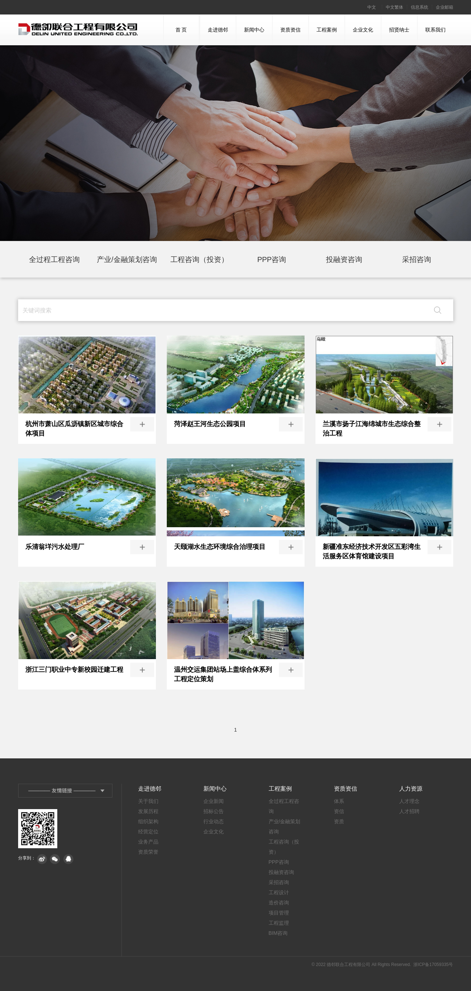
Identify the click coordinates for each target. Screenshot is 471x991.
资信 (339, 811)
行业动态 (213, 821)
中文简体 (371, 9)
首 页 (175, 36)
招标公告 (213, 811)
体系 (339, 801)
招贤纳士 (395, 36)
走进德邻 (214, 36)
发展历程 (148, 811)
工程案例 (323, 36)
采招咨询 (416, 259)
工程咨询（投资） (199, 259)
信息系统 (419, 7)
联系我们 (432, 36)
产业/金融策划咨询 (127, 259)
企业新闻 (213, 801)
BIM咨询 (278, 933)
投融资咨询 (344, 259)
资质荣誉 (148, 852)
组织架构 (148, 821)
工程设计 (279, 892)
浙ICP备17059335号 (433, 964)
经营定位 (148, 831)
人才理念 (409, 801)
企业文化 (359, 36)
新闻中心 (250, 36)
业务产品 (148, 842)
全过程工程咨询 (54, 259)
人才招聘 (409, 811)
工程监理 (279, 923)
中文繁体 (394, 7)
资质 (339, 821)
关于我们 (148, 801)
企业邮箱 (444, 7)
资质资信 (287, 36)
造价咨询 (279, 902)
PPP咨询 (271, 259)
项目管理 (279, 913)
